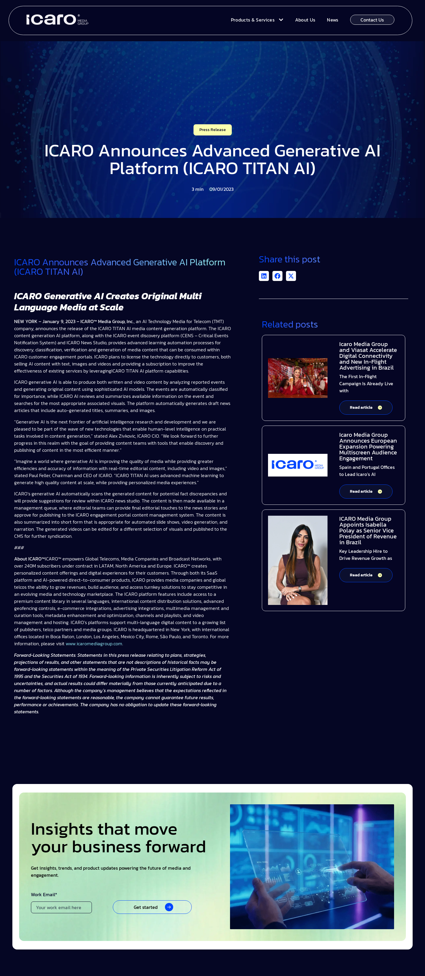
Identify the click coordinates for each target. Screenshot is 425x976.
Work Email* (44, 895)
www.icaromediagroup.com (93, 643)
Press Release (212, 130)
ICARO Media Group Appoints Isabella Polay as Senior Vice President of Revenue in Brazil (368, 530)
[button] (264, 276)
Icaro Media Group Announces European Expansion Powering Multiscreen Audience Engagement (368, 446)
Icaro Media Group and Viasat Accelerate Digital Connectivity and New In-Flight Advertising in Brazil (368, 356)
